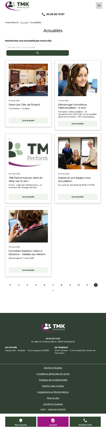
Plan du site (53, 398)
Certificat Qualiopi (53, 404)
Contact (53, 425)
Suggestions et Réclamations (53, 392)
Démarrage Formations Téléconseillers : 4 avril (72, 106)
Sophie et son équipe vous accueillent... (74, 179)
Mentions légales (53, 367)
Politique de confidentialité (53, 380)
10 (79, 285)
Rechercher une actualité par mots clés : (28, 40)
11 (87, 285)
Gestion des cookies (53, 386)
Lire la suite (28, 120)
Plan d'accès (21, 425)
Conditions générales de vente (53, 373)
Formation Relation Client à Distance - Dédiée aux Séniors (27, 252)
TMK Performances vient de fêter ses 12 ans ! (25, 179)
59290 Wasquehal (53, 341)
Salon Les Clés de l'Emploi (24, 104)
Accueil (24, 22)
